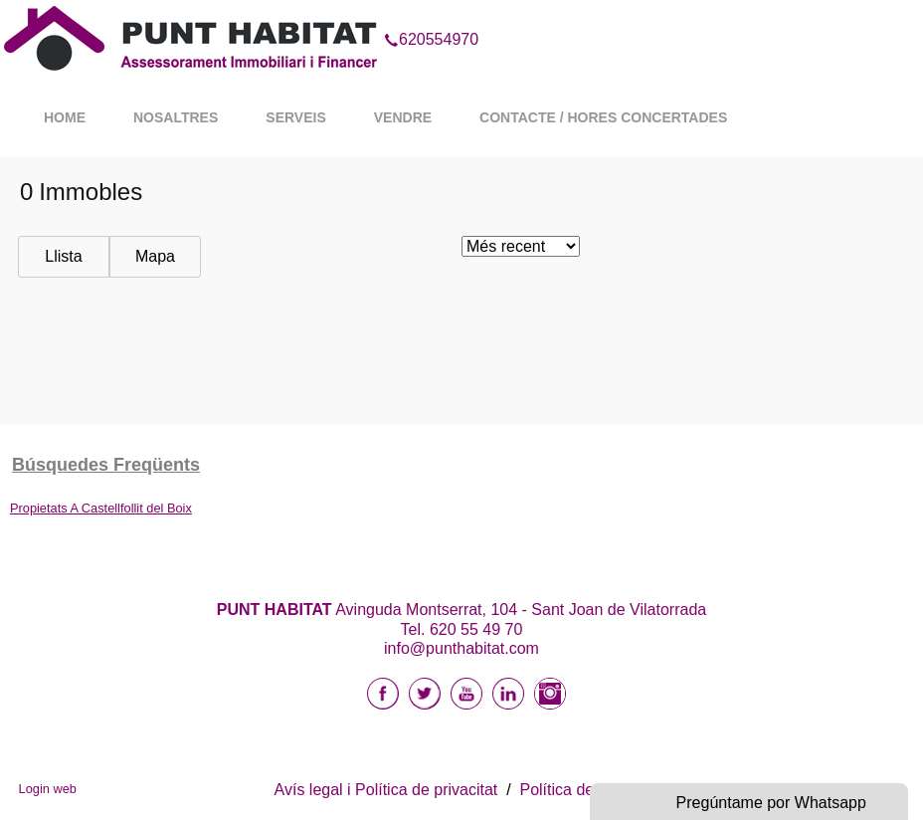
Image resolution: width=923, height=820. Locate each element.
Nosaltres (175, 117)
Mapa (155, 256)
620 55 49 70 (476, 629)
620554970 (431, 14)
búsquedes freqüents (106, 465)
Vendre (403, 117)
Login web (48, 788)
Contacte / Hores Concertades (603, 117)
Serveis (295, 117)
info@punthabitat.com (461, 648)
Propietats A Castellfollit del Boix (101, 508)
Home (65, 117)
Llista (63, 256)
